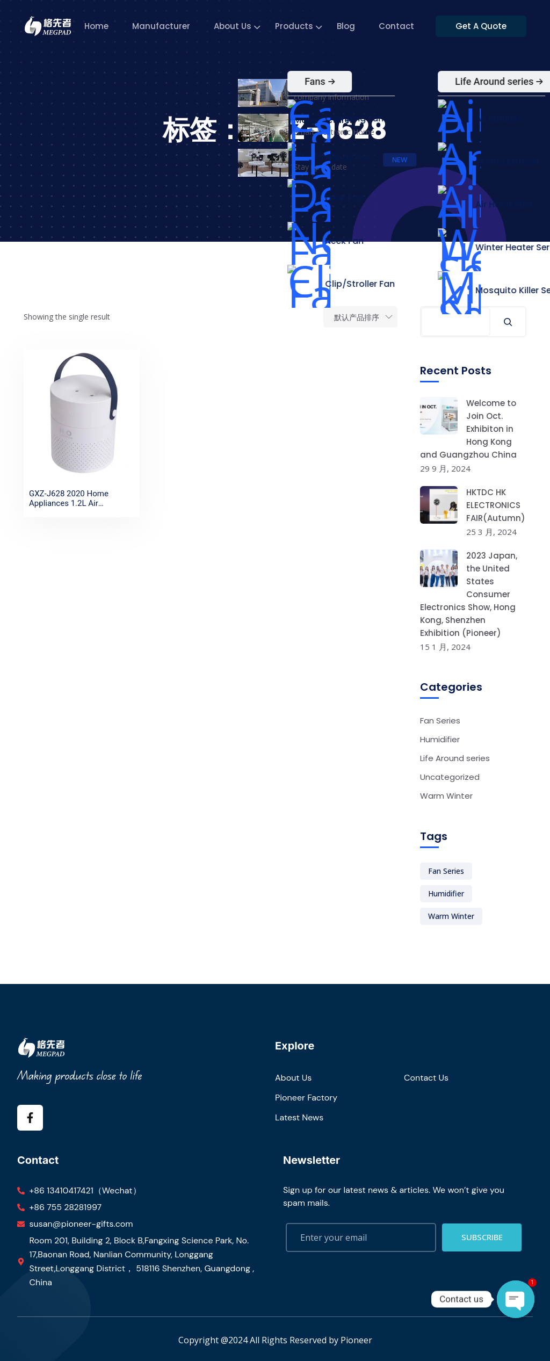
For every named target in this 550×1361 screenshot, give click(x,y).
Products (296, 26)
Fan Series (440, 720)
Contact (398, 26)
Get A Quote (485, 26)
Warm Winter (446, 795)
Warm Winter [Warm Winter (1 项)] (451, 916)
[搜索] (507, 321)
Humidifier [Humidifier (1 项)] (446, 893)
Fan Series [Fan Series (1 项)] (446, 871)
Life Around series (455, 758)
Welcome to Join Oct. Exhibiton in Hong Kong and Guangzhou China (468, 428)
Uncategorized (450, 777)
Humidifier (440, 739)
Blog (347, 26)
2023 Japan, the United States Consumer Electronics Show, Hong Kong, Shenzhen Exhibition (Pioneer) (468, 594)
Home (98, 26)
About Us (234, 26)
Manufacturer (163, 26)
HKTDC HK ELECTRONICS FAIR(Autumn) (495, 505)
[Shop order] (360, 317)
